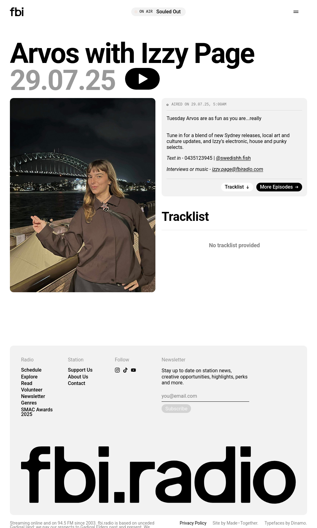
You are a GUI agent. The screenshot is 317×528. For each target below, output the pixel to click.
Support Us (80, 370)
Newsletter (33, 396)
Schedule (31, 370)
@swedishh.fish (233, 158)
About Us (78, 376)
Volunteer (31, 389)
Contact (76, 383)
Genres (29, 402)
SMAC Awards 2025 (37, 412)
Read (26, 383)
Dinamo (298, 523)
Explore (29, 376)
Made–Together (242, 523)
